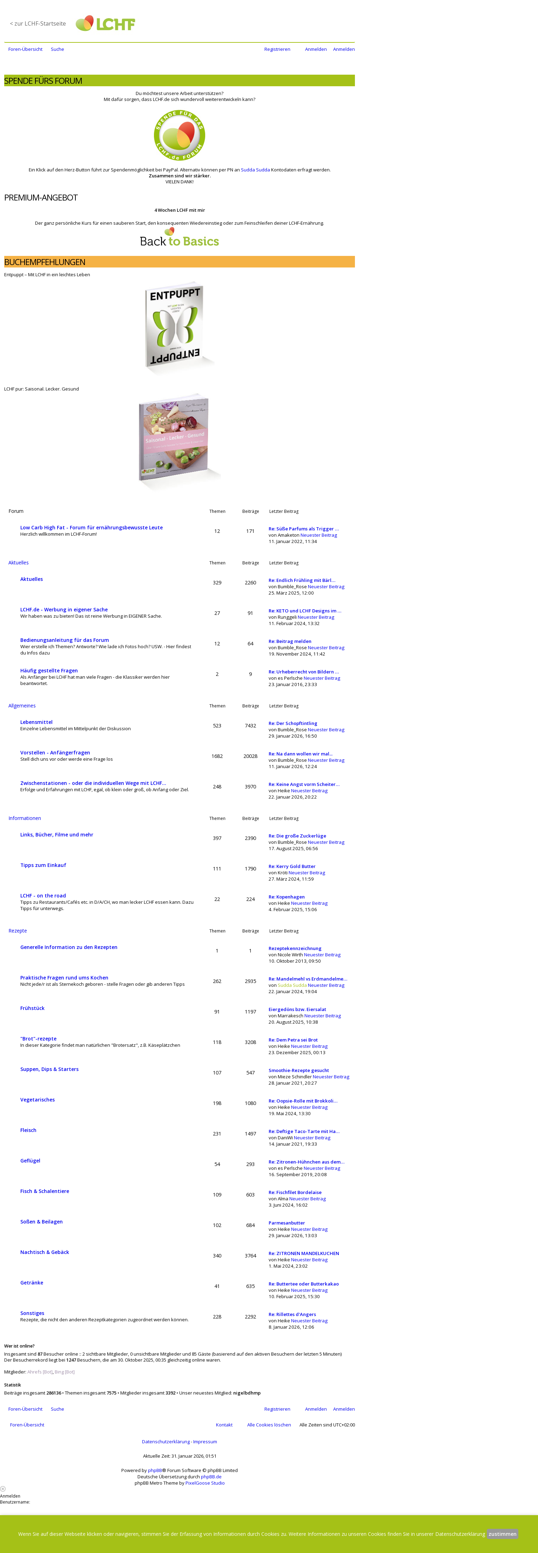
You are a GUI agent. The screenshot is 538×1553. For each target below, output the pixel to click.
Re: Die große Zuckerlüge (297, 836)
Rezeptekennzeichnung (295, 948)
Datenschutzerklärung (166, 1441)
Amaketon (289, 535)
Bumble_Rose (292, 586)
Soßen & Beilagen (41, 1221)
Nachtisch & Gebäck (44, 1252)
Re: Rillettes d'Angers (292, 1314)
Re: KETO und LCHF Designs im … (305, 611)
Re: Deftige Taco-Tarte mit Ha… (304, 1131)
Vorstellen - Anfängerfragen (55, 752)
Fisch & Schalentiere (44, 1191)
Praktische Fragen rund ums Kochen (64, 977)
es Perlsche (290, 678)
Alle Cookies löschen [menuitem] (269, 1425)
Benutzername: (15, 1502)
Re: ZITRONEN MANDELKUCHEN (304, 1253)
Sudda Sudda (255, 170)
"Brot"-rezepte (38, 1038)
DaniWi (285, 1137)
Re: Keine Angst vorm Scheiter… (304, 784)
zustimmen (503, 1534)
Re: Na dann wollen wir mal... (300, 754)
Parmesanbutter (287, 1223)
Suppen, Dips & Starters (49, 1069)
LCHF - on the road (43, 895)
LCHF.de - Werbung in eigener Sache (64, 609)
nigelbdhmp (247, 1393)
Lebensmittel (36, 722)
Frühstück (32, 1008)
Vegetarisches (37, 1099)
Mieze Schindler (295, 1076)
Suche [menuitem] (57, 49)
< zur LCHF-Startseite (38, 23)
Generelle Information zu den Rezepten (68, 947)
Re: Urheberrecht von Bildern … (304, 672)
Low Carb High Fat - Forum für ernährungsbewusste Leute (91, 527)
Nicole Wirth (290, 954)
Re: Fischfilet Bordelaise (295, 1192)
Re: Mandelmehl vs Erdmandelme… (308, 979)
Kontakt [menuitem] (224, 1425)
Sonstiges (32, 1313)
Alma (283, 1198)
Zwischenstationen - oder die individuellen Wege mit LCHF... (93, 783)
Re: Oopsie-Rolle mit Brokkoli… (303, 1101)
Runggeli (287, 617)
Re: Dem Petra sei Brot (293, 1040)
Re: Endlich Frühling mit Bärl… (302, 580)
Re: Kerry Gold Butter (292, 866)
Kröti (283, 872)
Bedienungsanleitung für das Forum (64, 640)
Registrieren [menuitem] (277, 49)
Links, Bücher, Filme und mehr (56, 834)
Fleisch (28, 1130)
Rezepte (17, 930)
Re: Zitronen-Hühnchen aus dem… (306, 1162)
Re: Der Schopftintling (293, 723)
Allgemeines (22, 705)
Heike (284, 790)
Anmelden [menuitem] (316, 49)
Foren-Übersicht (27, 1425)
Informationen (24, 818)
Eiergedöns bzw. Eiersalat (297, 1009)
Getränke (31, 1282)
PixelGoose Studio (205, 1483)
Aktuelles (18, 562)
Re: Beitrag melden (290, 641)
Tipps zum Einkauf (43, 865)
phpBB (155, 1470)
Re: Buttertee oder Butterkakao (304, 1284)
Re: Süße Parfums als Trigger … (304, 528)
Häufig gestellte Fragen (49, 670)
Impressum (205, 1441)
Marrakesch (290, 1015)
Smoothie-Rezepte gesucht (299, 1070)
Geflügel (30, 1160)
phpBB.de (211, 1476)
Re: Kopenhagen (287, 897)
